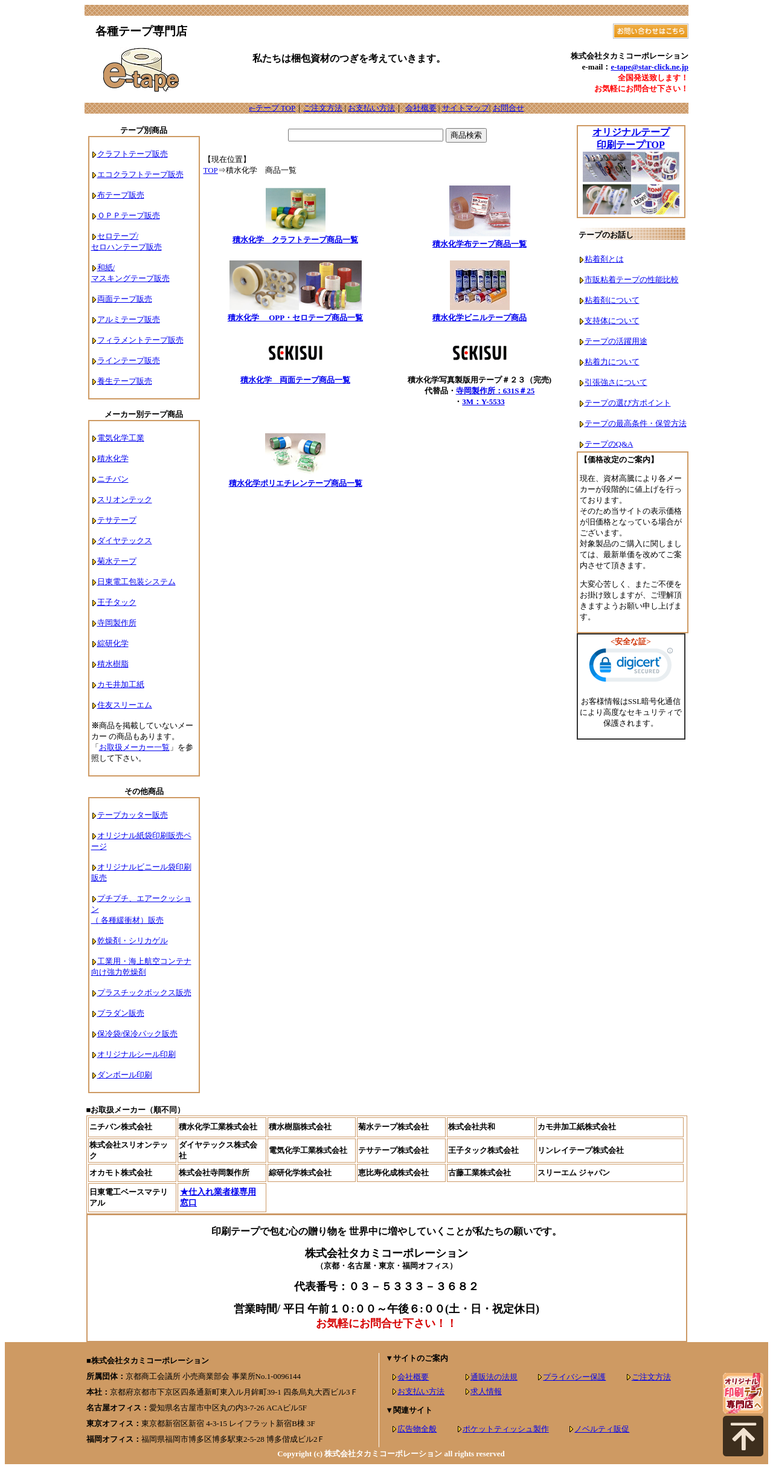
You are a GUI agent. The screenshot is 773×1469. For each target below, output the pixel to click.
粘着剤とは (604, 258)
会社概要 (421, 107)
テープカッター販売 (132, 814)
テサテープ (116, 520)
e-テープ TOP (272, 107)
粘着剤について (612, 300)
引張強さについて (616, 382)
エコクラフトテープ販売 (140, 174)
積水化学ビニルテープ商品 (479, 317)
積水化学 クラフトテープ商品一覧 (295, 239)
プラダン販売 (120, 1013)
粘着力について (612, 361)
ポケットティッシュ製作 (506, 1428)
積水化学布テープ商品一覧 (479, 243)
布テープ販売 (120, 194)
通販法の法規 (494, 1376)
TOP (211, 170)
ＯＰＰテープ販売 (128, 215)
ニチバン (113, 478)
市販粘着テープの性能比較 (632, 279)
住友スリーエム (124, 704)
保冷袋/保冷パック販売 (137, 1033)
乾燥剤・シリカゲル (132, 940)
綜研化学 (113, 643)
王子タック (116, 602)
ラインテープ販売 (128, 360)
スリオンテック (124, 499)
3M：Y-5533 (483, 401)
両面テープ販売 (124, 298)
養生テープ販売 (124, 381)
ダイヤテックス (124, 540)
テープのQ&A (609, 443)
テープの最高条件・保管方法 (636, 423)
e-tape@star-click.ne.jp (649, 66)
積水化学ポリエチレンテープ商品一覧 (295, 483)
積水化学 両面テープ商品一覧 (295, 379)
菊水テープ (116, 561)
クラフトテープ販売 (132, 153)
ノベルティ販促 (601, 1428)
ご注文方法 (322, 107)
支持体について (612, 320)
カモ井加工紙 (120, 684)
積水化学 (113, 458)
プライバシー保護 (574, 1376)
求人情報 (486, 1391)
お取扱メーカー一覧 (134, 747)
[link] (631, 667)
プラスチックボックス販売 (144, 992)
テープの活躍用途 (616, 341)
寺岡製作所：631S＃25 (495, 390)
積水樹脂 (113, 663)
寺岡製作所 (116, 622)
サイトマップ (465, 107)
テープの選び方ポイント (628, 402)
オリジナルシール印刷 (136, 1054)
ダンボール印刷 (124, 1074)
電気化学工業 (120, 437)
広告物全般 (417, 1428)
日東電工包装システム (136, 581)
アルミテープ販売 (128, 319)
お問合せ (508, 107)
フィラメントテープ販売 (140, 339)
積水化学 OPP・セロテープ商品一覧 (295, 317)
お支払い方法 (371, 107)
